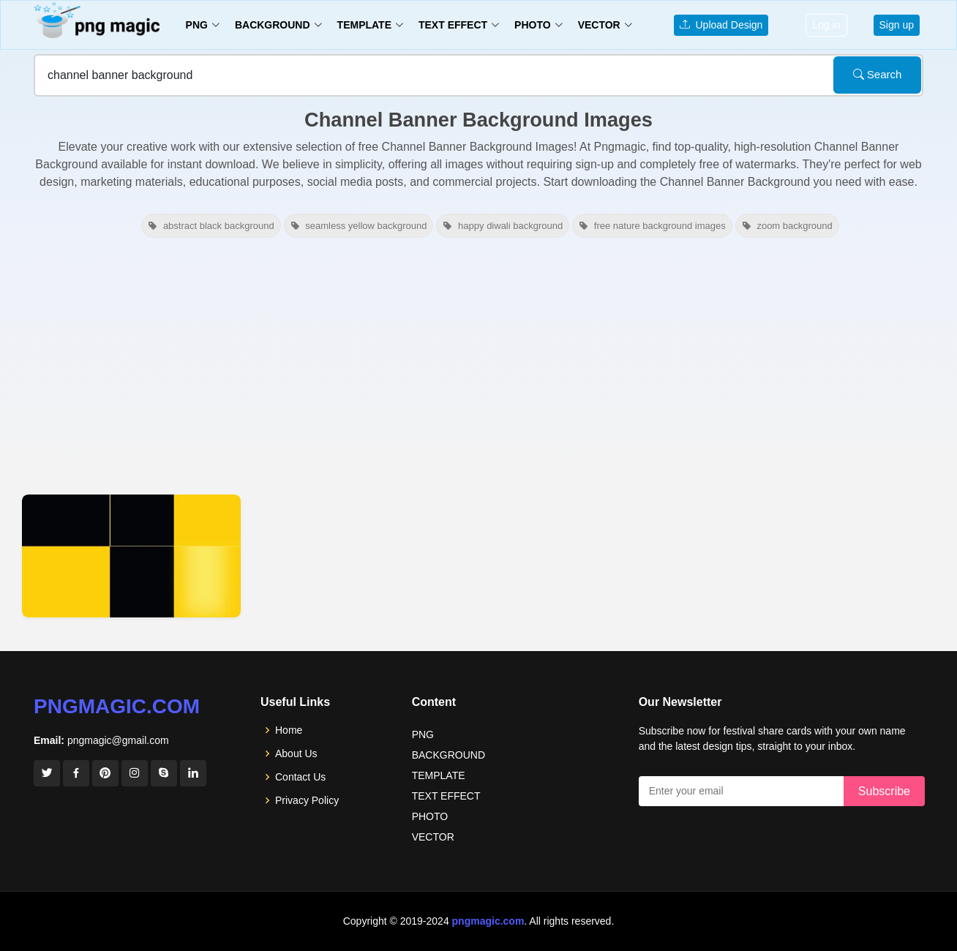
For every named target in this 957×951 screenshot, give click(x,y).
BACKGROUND (448, 755)
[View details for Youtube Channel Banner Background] (131, 556)
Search (877, 74)
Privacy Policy (307, 800)
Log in (826, 25)
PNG (423, 734)
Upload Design (721, 25)
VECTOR (433, 837)
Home (288, 730)
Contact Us (300, 777)
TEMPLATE (438, 775)
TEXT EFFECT (446, 796)
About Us (296, 753)
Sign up (896, 25)
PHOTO (430, 816)
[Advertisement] (478, 364)
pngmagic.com (117, 706)
